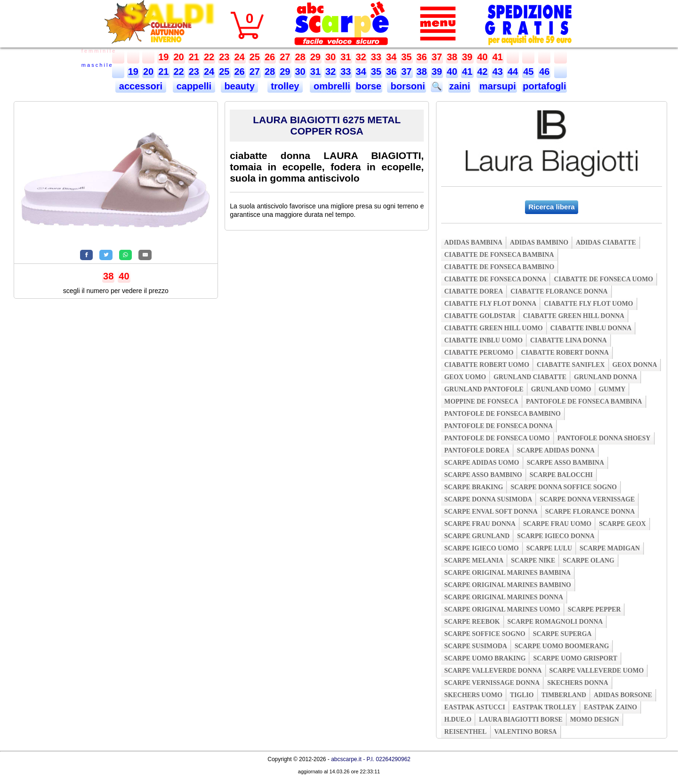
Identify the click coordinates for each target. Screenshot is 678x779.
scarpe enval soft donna (491, 511)
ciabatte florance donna (558, 291)
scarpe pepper (594, 609)
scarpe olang (588, 560)
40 (482, 57)
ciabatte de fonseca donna (495, 279)
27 (285, 57)
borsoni (406, 86)
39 (467, 57)
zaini (459, 86)
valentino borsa (525, 731)
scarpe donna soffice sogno (563, 487)
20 (179, 57)
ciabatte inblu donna (591, 328)
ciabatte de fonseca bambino (499, 266)
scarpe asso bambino (483, 474)
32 (361, 57)
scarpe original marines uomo (502, 609)
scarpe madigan (610, 548)
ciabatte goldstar (480, 315)
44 (513, 71)
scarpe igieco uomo (481, 548)
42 (482, 71)
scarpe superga (562, 633)
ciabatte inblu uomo (483, 340)
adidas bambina (473, 242)
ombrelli (330, 86)
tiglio (522, 695)
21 (194, 57)
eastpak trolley (544, 707)
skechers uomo (473, 695)
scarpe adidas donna (556, 450)
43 (497, 71)
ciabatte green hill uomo (493, 328)
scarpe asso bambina (565, 462)
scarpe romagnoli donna (555, 621)
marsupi (497, 86)
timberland (563, 695)
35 (406, 57)
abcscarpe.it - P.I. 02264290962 (371, 759)
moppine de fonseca (481, 401)
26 (270, 57)
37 (437, 57)
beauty (240, 86)
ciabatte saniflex (571, 364)
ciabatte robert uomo (486, 364)
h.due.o (458, 719)
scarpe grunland (477, 536)
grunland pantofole (484, 389)
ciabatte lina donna (568, 340)
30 (330, 57)
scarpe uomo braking (485, 658)
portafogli (544, 86)
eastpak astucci (474, 707)
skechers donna (577, 682)
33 (376, 57)
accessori (140, 86)
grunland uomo (561, 389)
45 (528, 71)
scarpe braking (473, 487)
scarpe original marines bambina (507, 572)
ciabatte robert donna (564, 352)
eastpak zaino (610, 707)
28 (300, 57)
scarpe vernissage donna (492, 682)
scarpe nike (533, 560)
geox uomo (465, 377)
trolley (285, 86)
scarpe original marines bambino (507, 584)
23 (224, 57)
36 (422, 57)
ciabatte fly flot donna (490, 303)
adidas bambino (539, 242)
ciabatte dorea (473, 291)
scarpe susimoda (475, 646)
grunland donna (605, 377)
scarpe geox (622, 523)
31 (345, 57)
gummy (612, 389)
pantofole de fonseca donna (498, 425)
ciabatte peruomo (479, 352)
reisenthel (465, 731)
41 (497, 57)
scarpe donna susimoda (488, 499)
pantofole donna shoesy (604, 438)
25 (255, 57)
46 (544, 71)
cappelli (194, 86)
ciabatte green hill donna (573, 315)
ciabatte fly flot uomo (588, 303)
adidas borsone (623, 695)
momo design (594, 719)
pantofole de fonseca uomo (497, 438)
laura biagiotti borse (521, 719)
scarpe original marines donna (503, 597)
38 (452, 57)
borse (368, 86)
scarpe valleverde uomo (596, 670)
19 (163, 57)
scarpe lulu (549, 548)
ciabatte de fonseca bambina (499, 254)
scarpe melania (474, 560)
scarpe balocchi (561, 474)
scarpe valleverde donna (493, 670)
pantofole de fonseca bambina (584, 401)
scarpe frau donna (480, 523)
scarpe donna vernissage (587, 499)
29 (315, 57)
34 (391, 57)
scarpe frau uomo (557, 523)
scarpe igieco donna (555, 536)
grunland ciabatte (529, 377)
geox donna (635, 364)
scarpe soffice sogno (484, 633)
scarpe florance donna (590, 511)
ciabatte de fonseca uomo (603, 279)
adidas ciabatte (606, 242)
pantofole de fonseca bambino (502, 413)
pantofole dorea (476, 450)
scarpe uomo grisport (575, 658)
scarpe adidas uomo (481, 462)
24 (239, 57)
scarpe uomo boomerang (562, 646)
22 (209, 57)
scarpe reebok (472, 621)
